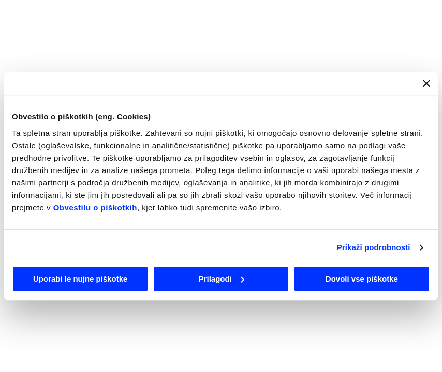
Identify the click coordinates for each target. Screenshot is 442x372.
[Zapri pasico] (426, 83)
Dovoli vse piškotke (362, 278)
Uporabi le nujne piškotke (80, 278)
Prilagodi (221, 278)
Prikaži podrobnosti (373, 247)
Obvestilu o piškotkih (95, 207)
